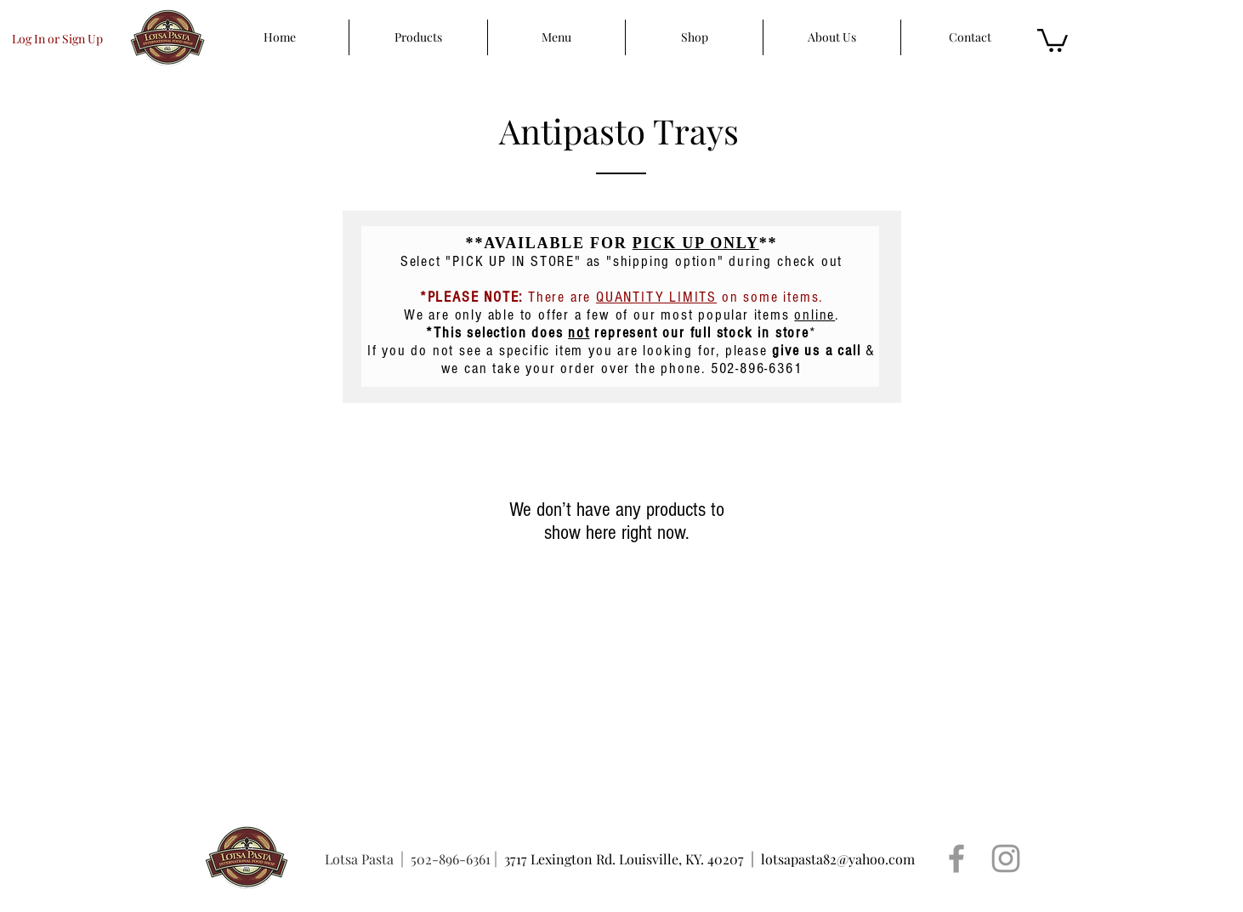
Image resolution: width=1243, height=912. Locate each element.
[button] (1052, 39)
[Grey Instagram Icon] (1005, 858)
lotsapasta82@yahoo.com (838, 859)
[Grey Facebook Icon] (956, 858)
